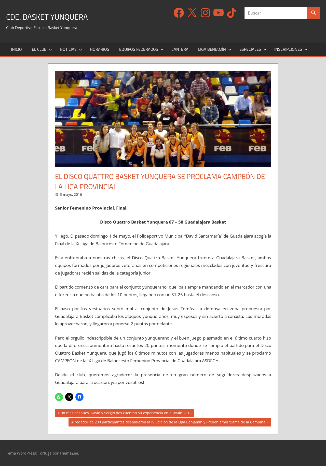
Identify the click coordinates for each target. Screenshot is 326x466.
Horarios (99, 49)
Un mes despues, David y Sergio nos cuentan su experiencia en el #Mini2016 (126, 413)
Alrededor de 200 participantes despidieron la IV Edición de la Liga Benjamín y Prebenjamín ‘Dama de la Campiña (168, 422)
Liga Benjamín (215, 49)
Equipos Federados (141, 49)
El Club (42, 49)
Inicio (16, 49)
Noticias (71, 49)
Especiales (253, 49)
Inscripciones (291, 49)
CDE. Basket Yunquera (55, 16)
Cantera (179, 49)
